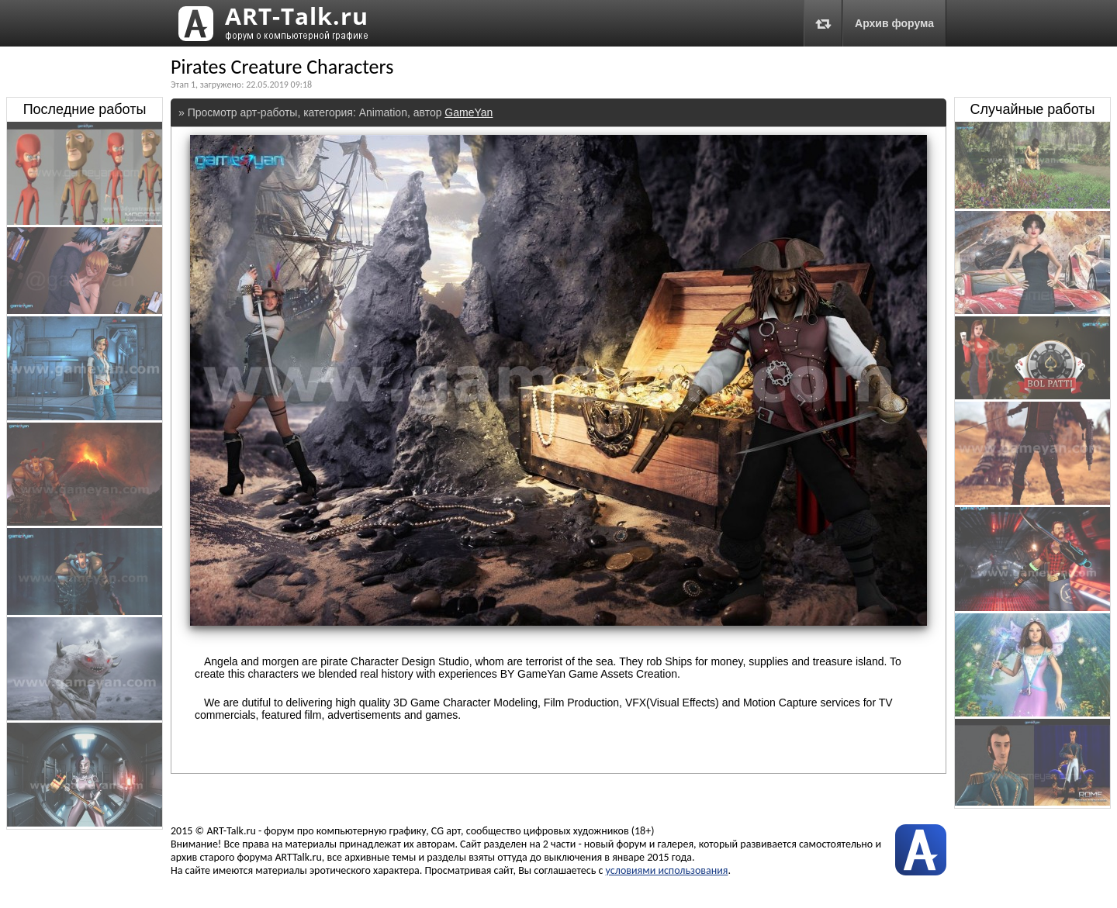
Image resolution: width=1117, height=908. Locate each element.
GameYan (468, 112)
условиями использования (667, 870)
